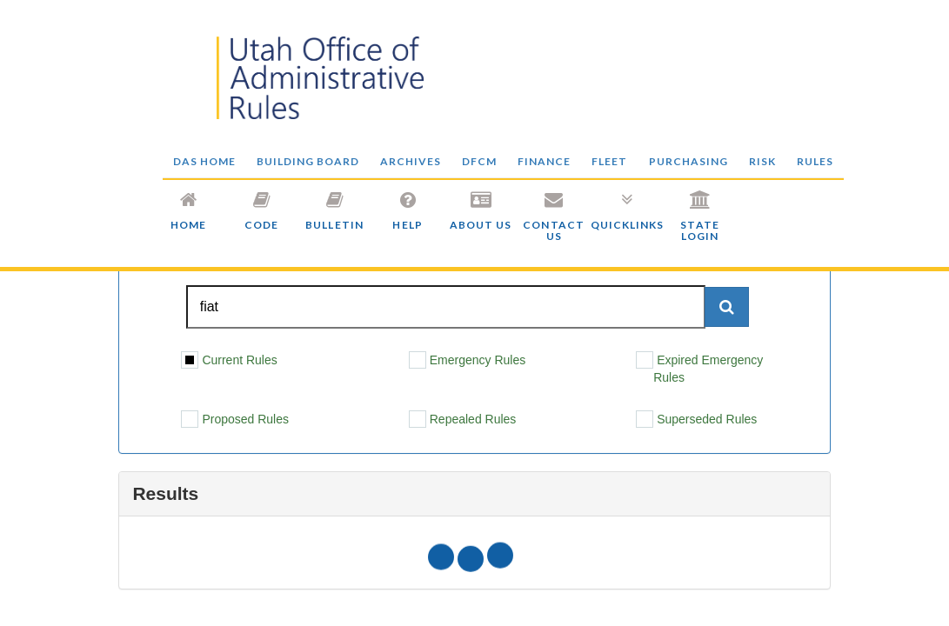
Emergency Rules (467, 360)
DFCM (479, 161)
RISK (762, 161)
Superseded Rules (696, 419)
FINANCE (544, 161)
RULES (815, 161)
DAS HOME (204, 161)
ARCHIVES (410, 161)
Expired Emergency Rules (699, 367)
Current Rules (229, 360)
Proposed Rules (235, 419)
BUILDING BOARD (308, 161)
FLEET (609, 161)
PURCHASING (688, 161)
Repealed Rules (463, 419)
